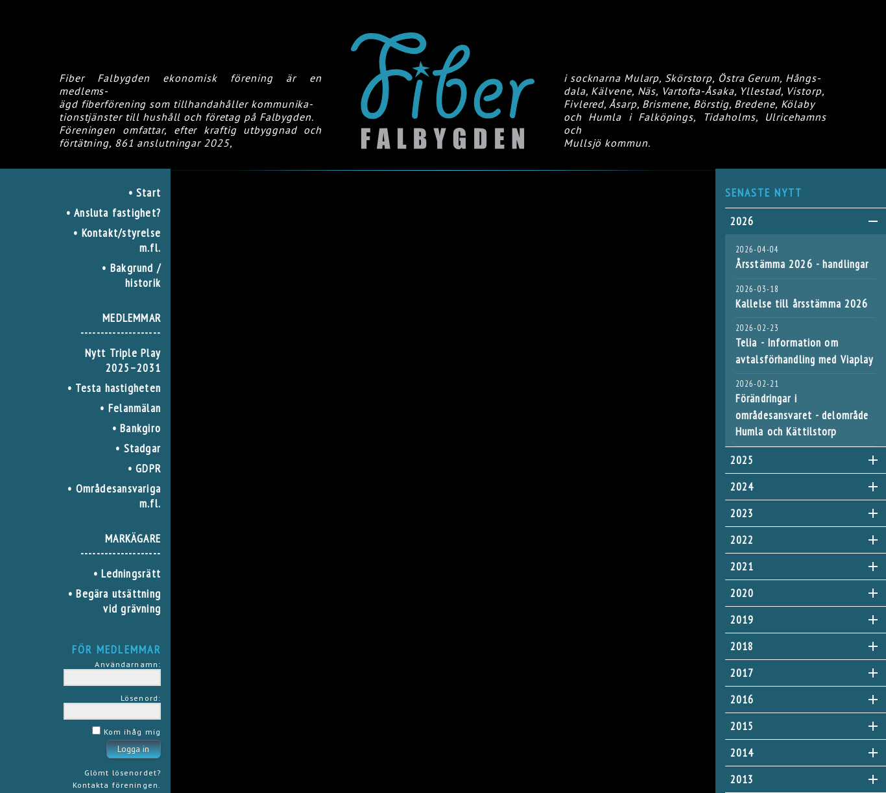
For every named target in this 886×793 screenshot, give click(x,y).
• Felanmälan (130, 407)
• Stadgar (138, 448)
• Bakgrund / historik (131, 275)
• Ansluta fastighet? (113, 212)
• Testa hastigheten (114, 387)
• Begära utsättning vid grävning (114, 601)
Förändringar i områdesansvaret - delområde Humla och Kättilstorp (802, 415)
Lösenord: (141, 697)
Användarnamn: (128, 664)
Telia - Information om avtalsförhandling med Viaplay (804, 351)
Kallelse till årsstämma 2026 (802, 304)
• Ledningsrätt (127, 573)
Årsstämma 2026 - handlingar (802, 264)
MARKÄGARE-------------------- (120, 546)
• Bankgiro (136, 428)
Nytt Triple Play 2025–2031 (123, 360)
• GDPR (144, 468)
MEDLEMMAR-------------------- (120, 325)
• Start (145, 192)
